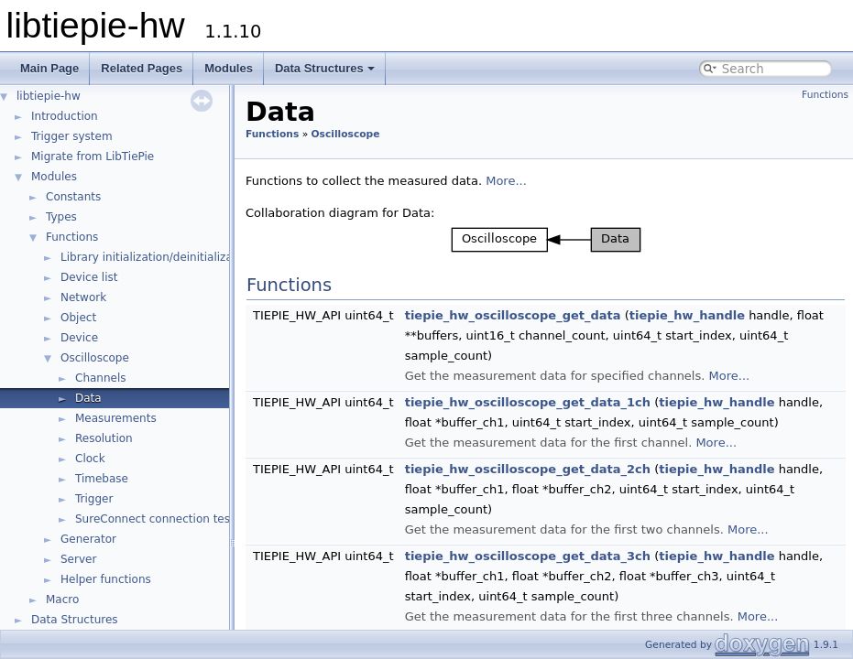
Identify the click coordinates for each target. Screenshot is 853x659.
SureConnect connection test (155, 519)
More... (506, 181)
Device (79, 337)
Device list (88, 277)
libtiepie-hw (48, 96)
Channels (100, 378)
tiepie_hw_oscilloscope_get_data (513, 315)
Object (78, 317)
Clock (90, 458)
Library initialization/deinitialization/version (179, 257)
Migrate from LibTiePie (92, 156)
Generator (88, 539)
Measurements (116, 418)
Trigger (94, 498)
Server (78, 559)
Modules (228, 68)
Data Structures (325, 68)
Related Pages (141, 68)
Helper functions (105, 579)
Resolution (104, 438)
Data (88, 398)
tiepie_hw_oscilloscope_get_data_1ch (528, 402)
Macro (62, 599)
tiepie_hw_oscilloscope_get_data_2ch (528, 469)
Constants (73, 196)
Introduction (64, 116)
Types (61, 217)
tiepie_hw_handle (687, 315)
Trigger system (72, 136)
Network (83, 297)
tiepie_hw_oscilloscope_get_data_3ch (528, 556)
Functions (72, 237)
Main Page (49, 68)
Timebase (101, 478)
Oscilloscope (94, 357)
